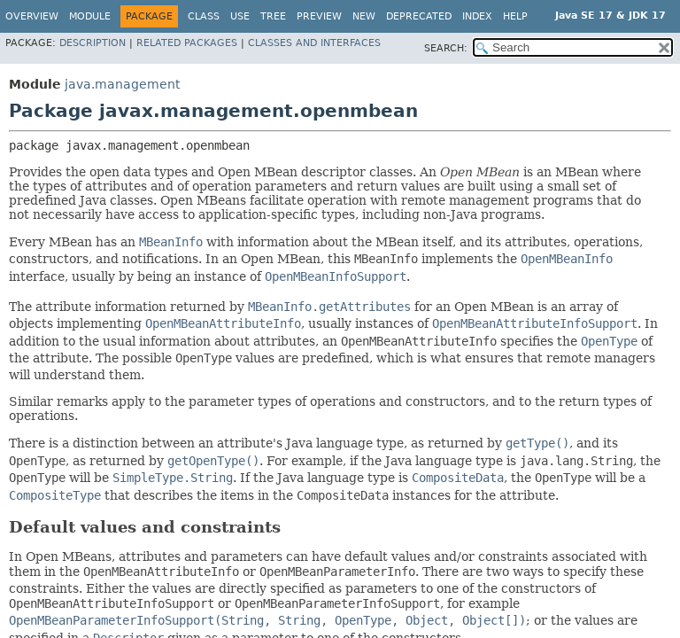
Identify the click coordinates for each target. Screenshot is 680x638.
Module (90, 16)
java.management (122, 84)
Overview (31, 16)
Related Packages (186, 43)
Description (92, 43)
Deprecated (419, 16)
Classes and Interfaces (314, 43)
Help (515, 16)
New (363, 16)
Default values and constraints (145, 526)
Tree (273, 16)
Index (477, 16)
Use (240, 16)
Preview (319, 16)
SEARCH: (446, 48)
